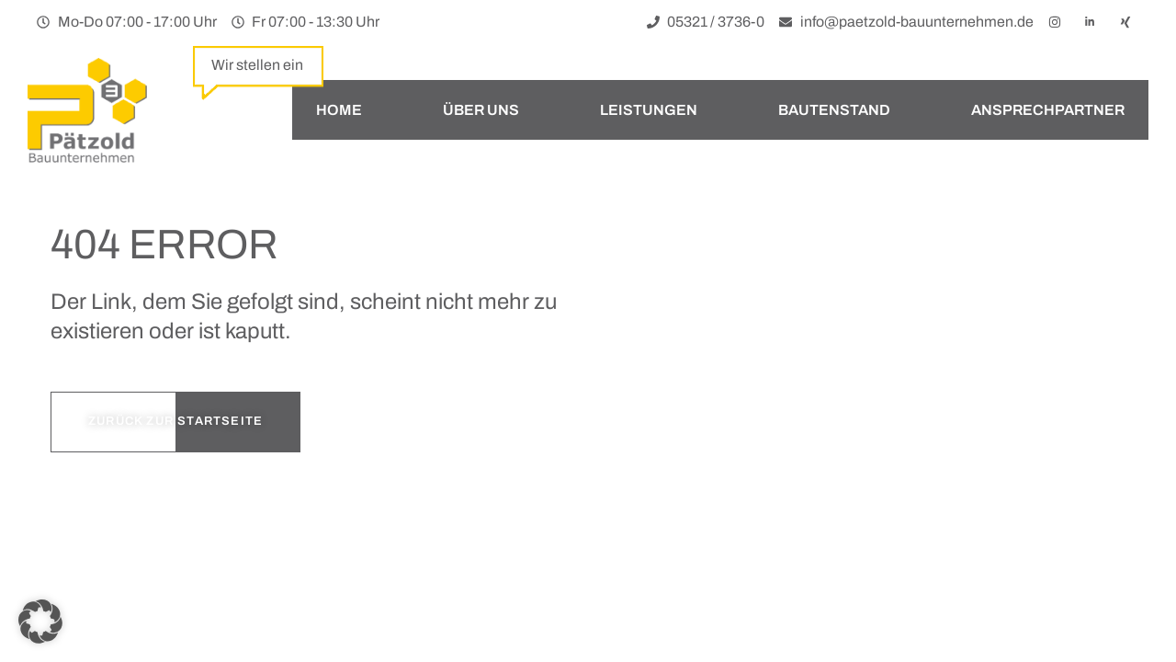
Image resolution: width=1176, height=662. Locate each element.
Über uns (481, 110)
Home (339, 110)
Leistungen (648, 110)
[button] (40, 621)
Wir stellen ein (257, 65)
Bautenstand (834, 110)
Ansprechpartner (1048, 110)
